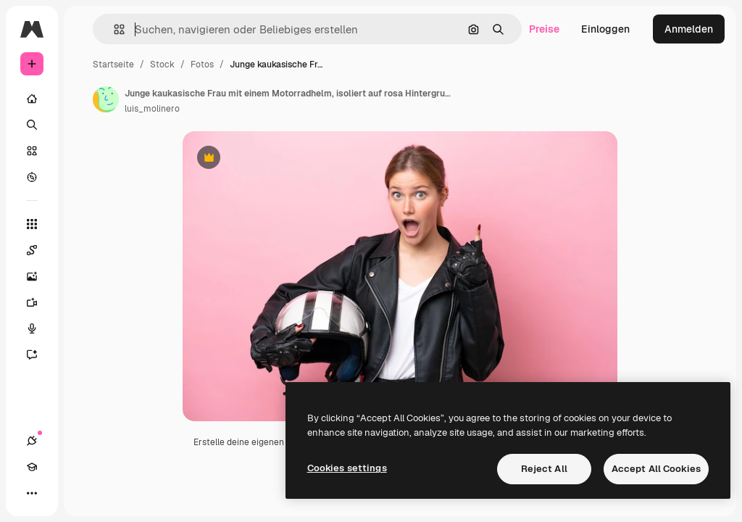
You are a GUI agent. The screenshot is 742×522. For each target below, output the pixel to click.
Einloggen (605, 29)
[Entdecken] (31, 176)
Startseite (113, 64)
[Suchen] (31, 124)
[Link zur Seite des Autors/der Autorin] (106, 99)
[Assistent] (39, 354)
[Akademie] (31, 466)
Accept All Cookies (656, 469)
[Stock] (31, 150)
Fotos (202, 64)
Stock (162, 64)
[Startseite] (31, 98)
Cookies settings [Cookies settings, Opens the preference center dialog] (347, 468)
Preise (544, 29)
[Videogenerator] (39, 302)
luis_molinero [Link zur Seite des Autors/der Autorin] (152, 109)
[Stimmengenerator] (39, 328)
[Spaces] (39, 250)
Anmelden (688, 29)
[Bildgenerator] (39, 276)
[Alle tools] (31, 224)
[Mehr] (31, 493)
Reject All (544, 469)
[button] (113, 29)
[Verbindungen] (31, 440)
